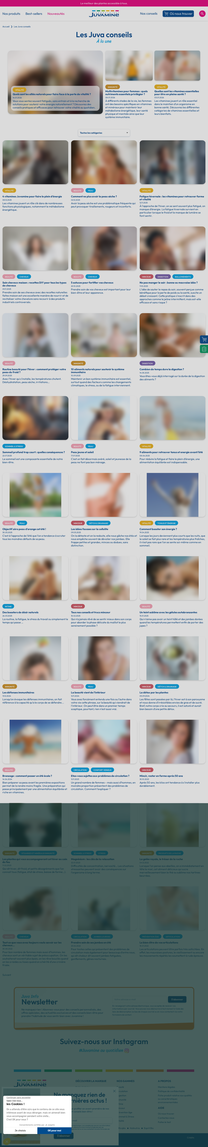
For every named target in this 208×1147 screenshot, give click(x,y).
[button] (114, 1091)
